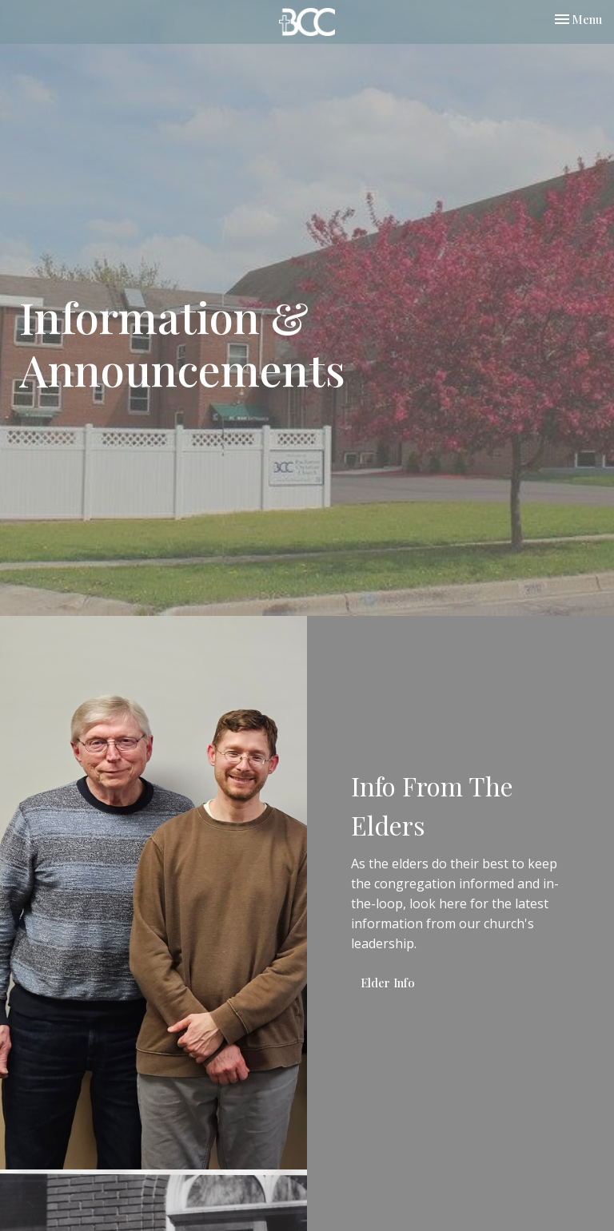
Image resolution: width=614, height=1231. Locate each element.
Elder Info (388, 983)
